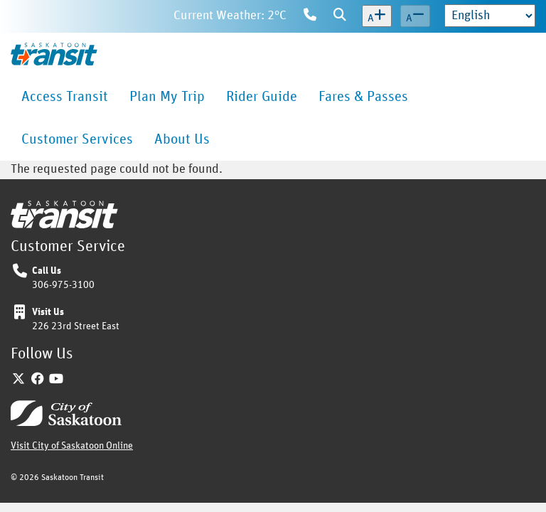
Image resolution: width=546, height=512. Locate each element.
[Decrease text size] (415, 16)
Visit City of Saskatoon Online (72, 446)
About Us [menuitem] (182, 139)
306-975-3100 (63, 285)
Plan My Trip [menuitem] (167, 97)
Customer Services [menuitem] (77, 139)
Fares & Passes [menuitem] (363, 97)
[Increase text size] (377, 16)
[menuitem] (65, 96)
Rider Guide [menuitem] (261, 97)
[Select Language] (489, 15)
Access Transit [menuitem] (64, 97)
